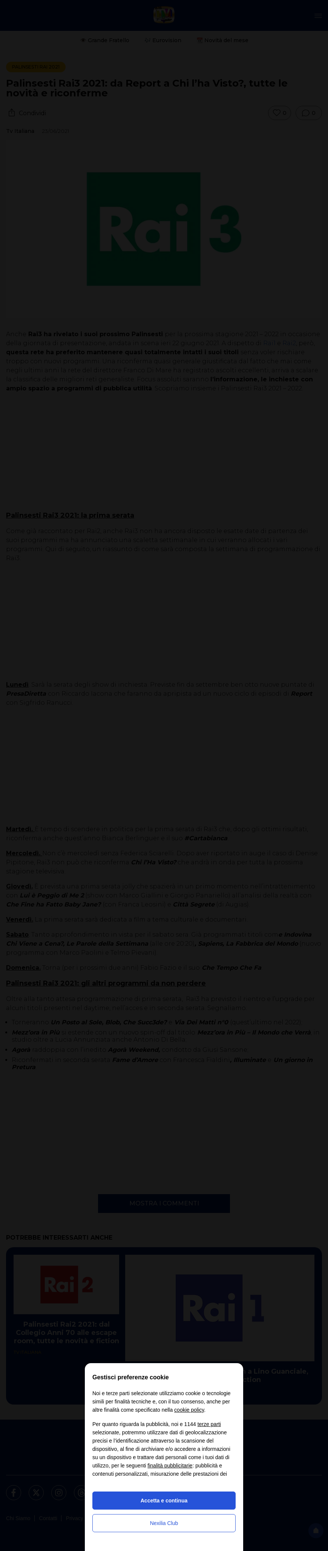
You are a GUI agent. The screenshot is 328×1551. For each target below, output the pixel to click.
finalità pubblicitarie (169, 1466)
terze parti (209, 1424)
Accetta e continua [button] (164, 1501)
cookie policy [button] (189, 1410)
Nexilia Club (164, 1523)
